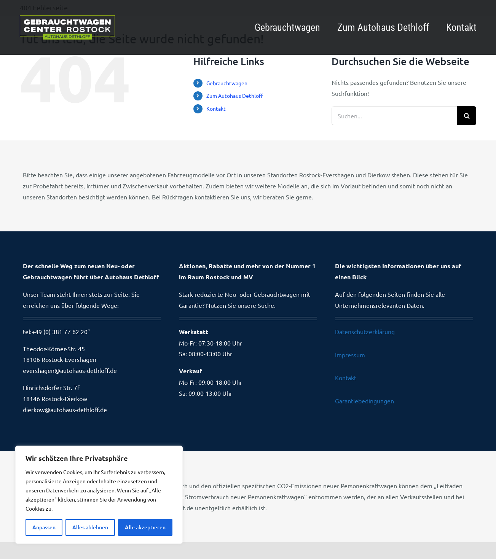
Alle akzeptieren (145, 527)
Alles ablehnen (90, 527)
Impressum (350, 354)
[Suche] (466, 115)
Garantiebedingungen (364, 401)
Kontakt (216, 108)
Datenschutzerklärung (365, 331)
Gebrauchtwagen (226, 83)
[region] (99, 495)
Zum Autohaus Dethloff (234, 95)
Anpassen (44, 527)
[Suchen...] (394, 115)
